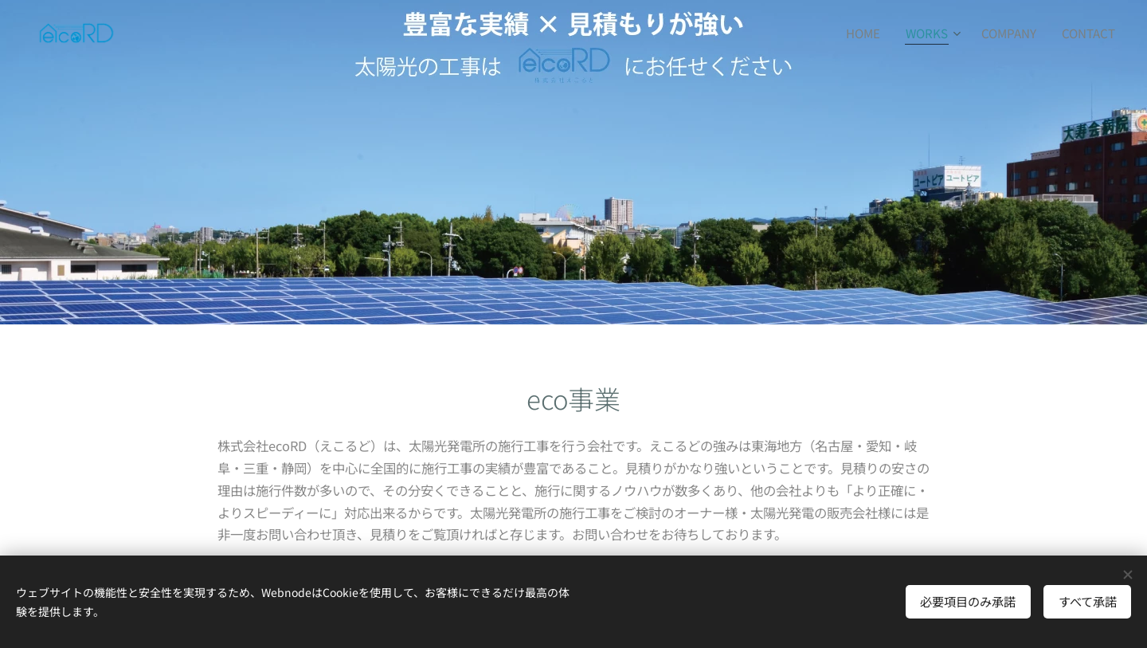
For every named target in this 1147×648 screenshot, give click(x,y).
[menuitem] (867, 33)
